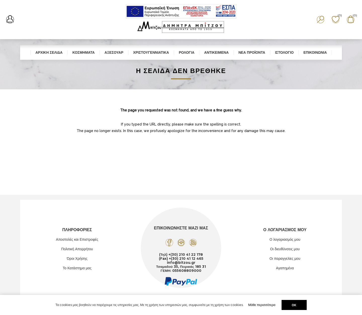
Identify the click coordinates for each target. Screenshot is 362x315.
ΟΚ (294, 305)
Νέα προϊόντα (252, 52)
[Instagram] (181, 242)
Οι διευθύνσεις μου (285, 249)
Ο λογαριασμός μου (284, 239)
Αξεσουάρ (114, 52)
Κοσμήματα (83, 52)
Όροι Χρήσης (77, 258)
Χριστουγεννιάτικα (151, 52)
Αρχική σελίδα (49, 52)
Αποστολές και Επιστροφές (77, 239)
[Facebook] (169, 242)
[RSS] (193, 242)
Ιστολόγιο (284, 52)
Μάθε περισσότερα (261, 305)
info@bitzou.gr (181, 263)
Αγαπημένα (285, 268)
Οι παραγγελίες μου (284, 258)
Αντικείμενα (216, 52)
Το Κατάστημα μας (77, 268)
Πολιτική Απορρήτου (77, 249)
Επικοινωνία (315, 52)
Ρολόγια (186, 52)
